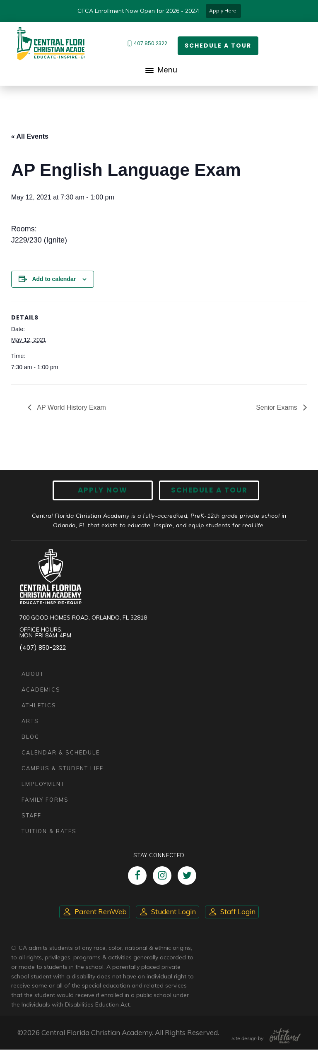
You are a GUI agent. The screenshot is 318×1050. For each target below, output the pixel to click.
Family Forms (45, 799)
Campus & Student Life (63, 768)
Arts (30, 721)
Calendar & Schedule (61, 752)
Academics (41, 689)
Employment (43, 784)
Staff (31, 815)
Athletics (39, 705)
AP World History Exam (71, 407)
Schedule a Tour (218, 45)
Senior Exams (277, 407)
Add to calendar (54, 279)
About (33, 673)
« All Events (29, 136)
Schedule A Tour (209, 490)
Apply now (103, 490)
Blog (30, 736)
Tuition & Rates (49, 831)
